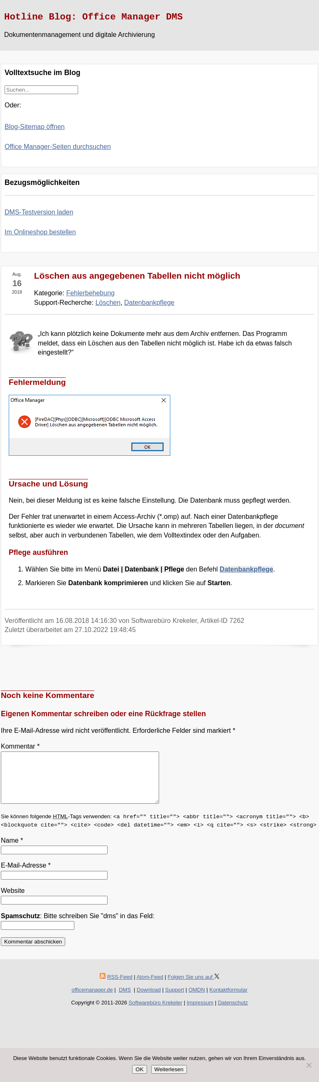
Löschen (108, 302)
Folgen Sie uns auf (193, 987)
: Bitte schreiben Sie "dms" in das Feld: (78, 925)
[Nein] (308, 1065)
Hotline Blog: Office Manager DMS (93, 17)
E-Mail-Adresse (26, 875)
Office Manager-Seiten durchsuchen (58, 146)
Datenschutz (233, 1012)
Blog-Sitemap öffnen (35, 126)
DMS (125, 1000)
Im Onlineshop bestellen (40, 232)
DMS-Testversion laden (39, 212)
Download (149, 1000)
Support (174, 1000)
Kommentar (20, 746)
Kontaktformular (228, 1000)
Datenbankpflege (149, 302)
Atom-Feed (150, 987)
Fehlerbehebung (90, 293)
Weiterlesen (169, 1069)
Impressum (200, 1012)
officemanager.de (92, 1000)
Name (12, 850)
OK (139, 1069)
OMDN (197, 1000)
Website (13, 900)
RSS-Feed (120, 987)
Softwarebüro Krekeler (155, 1012)
